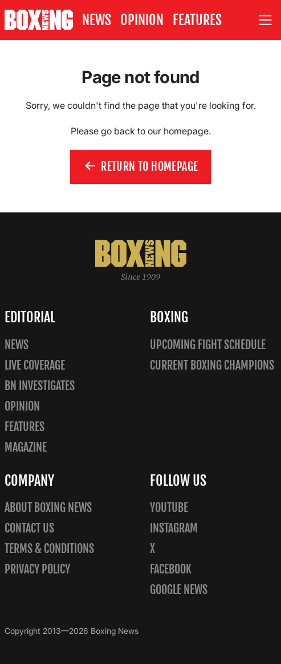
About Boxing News (48, 508)
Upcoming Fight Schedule (208, 345)
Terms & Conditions (49, 549)
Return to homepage (140, 167)
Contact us (29, 528)
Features (197, 19)
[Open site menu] (265, 20)
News (96, 19)
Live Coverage (35, 365)
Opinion (142, 19)
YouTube (169, 508)
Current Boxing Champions (212, 365)
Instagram (174, 528)
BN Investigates (40, 386)
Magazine (26, 447)
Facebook (171, 569)
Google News (178, 590)
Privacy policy (37, 569)
